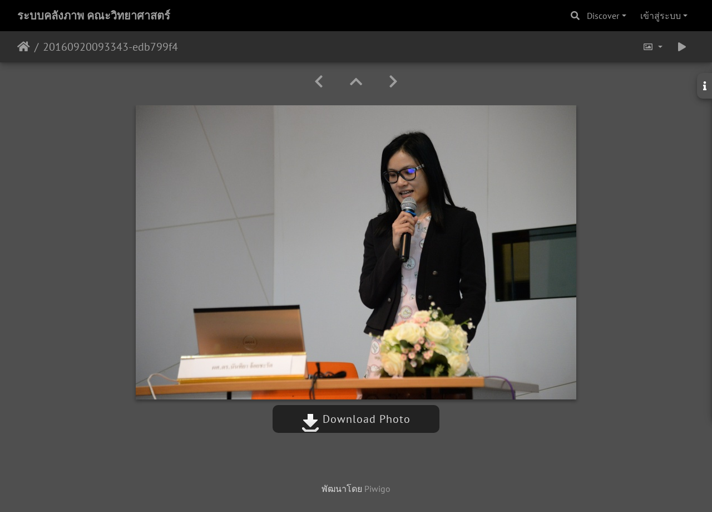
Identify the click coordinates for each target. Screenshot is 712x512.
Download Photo (356, 419)
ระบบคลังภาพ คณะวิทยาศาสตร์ (93, 15)
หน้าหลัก (23, 46)
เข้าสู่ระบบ (660, 15)
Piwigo (377, 488)
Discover (603, 15)
